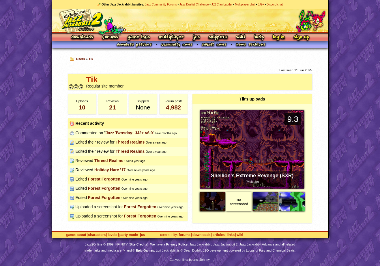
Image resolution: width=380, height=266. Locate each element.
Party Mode (128, 235)
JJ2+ (261, 4)
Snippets (218, 37)
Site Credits (138, 244)
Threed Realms (130, 142)
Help (259, 37)
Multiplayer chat (245, 4)
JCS (196, 37)
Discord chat (275, 4)
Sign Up (301, 37)
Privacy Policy (177, 244)
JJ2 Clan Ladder (222, 4)
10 (82, 107)
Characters (97, 235)
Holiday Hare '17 (110, 170)
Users (80, 59)
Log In (278, 37)
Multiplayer (171, 37)
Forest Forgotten (104, 179)
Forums (110, 37)
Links (231, 235)
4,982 (173, 107)
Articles (219, 235)
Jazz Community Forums (161, 4)
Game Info (138, 37)
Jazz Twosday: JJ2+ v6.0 (129, 133)
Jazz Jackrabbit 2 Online (190, 20)
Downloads (82, 37)
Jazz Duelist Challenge (194, 4)
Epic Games (145, 250)
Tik (91, 59)
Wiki (241, 37)
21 (112, 107)
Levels (112, 235)
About (81, 235)
